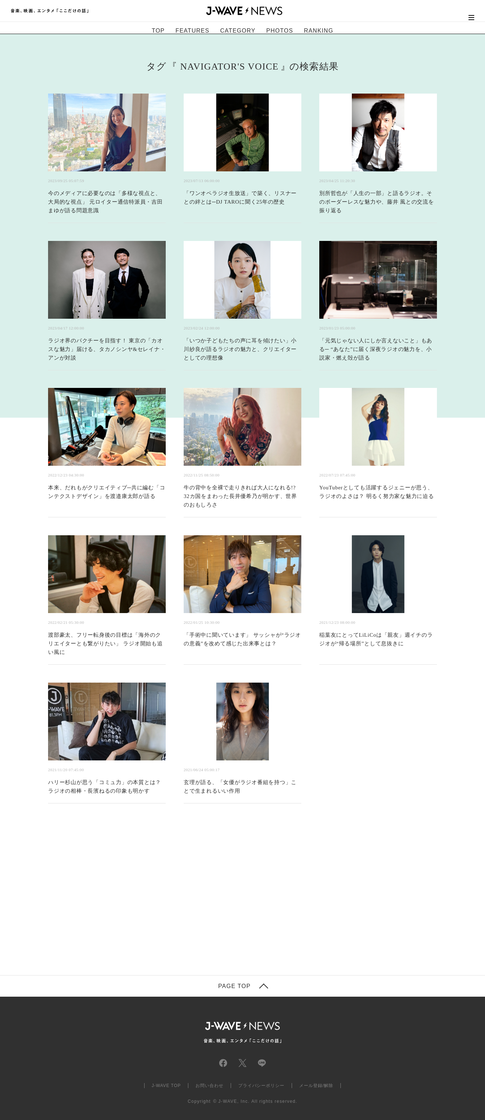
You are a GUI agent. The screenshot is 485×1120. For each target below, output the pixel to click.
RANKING (318, 31)
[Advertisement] (171, 898)
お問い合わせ (209, 1085)
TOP (158, 31)
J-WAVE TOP (166, 1085)
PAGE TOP (234, 986)
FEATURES (192, 31)
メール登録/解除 (316, 1085)
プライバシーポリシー (261, 1085)
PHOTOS (279, 31)
